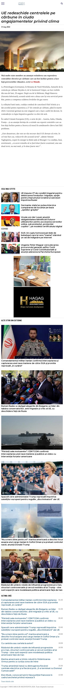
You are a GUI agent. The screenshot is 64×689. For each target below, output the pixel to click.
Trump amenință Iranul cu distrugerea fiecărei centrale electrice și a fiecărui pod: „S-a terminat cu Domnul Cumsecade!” (31, 668)
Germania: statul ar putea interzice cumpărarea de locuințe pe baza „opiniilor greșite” (38, 207)
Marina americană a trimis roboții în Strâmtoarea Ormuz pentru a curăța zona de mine (25, 660)
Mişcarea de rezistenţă (32, 3)
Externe (18, 320)
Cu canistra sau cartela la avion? (17, 643)
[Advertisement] (32, 167)
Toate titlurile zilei (7, 681)
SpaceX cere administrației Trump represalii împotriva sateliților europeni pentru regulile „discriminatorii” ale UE (30, 498)
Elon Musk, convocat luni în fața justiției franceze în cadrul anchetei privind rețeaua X (26, 676)
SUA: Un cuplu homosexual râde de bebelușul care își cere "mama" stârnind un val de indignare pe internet (41, 235)
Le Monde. (35, 82)
